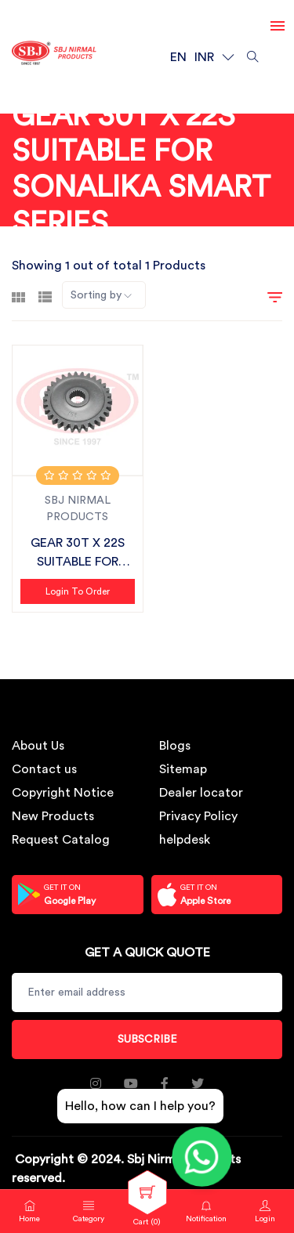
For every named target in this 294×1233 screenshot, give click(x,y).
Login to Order (77, 591)
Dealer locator (201, 792)
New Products (53, 816)
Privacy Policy (198, 816)
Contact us (44, 769)
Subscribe (147, 1039)
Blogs (175, 745)
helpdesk (184, 839)
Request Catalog (61, 839)
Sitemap (183, 769)
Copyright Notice (63, 792)
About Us (38, 745)
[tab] (18, 295)
